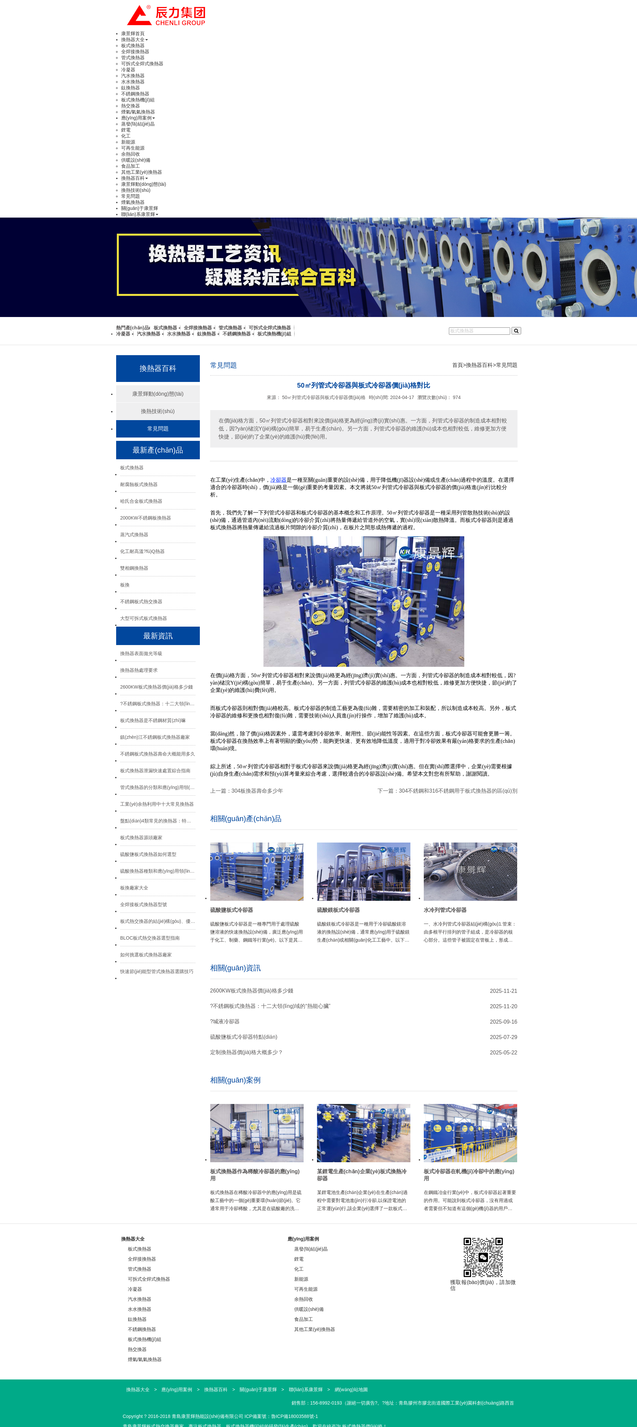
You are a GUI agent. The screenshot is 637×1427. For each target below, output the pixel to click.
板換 (125, 584)
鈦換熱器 (130, 87)
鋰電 (126, 130)
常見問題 (130, 196)
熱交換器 (130, 105)
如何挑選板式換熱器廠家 (146, 954)
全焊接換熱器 (135, 51)
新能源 (128, 142)
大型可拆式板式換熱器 (143, 618)
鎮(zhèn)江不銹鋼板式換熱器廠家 (155, 737)
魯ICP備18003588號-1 (294, 1416)
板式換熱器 (133, 45)
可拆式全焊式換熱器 (142, 63)
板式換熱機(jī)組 (138, 99)
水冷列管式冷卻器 (445, 910)
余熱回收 (130, 154)
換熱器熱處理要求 (139, 670)
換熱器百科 (134, 178)
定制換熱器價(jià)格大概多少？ (247, 1052)
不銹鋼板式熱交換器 (141, 601)
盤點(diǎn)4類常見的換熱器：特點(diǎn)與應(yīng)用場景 (157, 820)
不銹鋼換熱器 (135, 93)
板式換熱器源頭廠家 (141, 837)
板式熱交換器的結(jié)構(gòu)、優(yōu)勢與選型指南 (157, 921)
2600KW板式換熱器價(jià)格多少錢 (156, 687)
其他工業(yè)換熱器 (141, 172)
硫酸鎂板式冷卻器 (338, 910)
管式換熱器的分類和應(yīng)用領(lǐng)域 (157, 787)
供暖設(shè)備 (136, 160)
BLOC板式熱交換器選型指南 (150, 938)
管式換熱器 (133, 57)
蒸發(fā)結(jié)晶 (138, 124)
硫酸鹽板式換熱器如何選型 (148, 854)
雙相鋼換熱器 (134, 568)
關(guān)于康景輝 (139, 208)
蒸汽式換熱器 (134, 534)
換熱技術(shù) (136, 190)
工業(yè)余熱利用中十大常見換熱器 (157, 804)
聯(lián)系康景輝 (139, 214)
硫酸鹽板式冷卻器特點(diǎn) (243, 1037)
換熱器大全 (134, 39)
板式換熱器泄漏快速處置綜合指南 (155, 770)
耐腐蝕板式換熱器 (139, 484)
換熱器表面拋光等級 (141, 653)
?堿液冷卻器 (225, 1021)
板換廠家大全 (134, 887)
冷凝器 (128, 69)
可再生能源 (133, 148)
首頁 (457, 365)
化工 (126, 136)
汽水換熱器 (133, 75)
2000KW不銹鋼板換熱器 (145, 518)
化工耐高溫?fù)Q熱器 (142, 551)
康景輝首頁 (133, 33)
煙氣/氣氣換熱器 (138, 111)
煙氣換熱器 (133, 202)
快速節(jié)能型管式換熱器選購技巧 (156, 971)
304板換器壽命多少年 (258, 791)
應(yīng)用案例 (138, 118)
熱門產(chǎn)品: (133, 327)
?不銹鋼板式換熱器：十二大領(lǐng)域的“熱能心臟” (157, 703)
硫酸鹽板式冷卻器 (231, 910)
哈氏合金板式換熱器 (141, 501)
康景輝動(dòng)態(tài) (143, 184)
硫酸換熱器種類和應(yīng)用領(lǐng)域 (157, 871)
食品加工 (130, 166)
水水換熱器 (133, 81)
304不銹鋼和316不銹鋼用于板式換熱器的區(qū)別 (458, 791)
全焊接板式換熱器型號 (143, 904)
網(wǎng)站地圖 (351, 1389)
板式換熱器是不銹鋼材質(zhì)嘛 (153, 720)
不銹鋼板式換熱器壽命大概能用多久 (157, 754)
